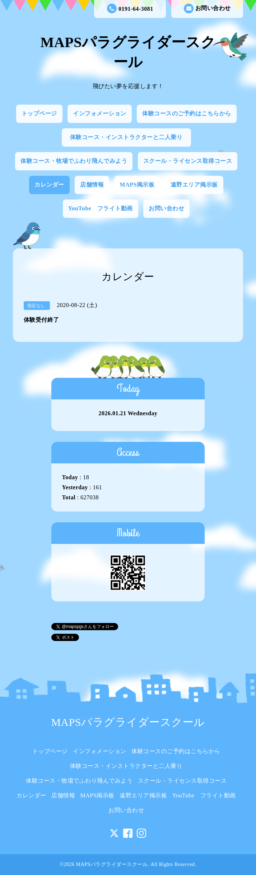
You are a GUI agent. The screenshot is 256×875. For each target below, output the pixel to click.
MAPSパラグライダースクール (128, 722)
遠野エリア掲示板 (194, 185)
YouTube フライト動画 (100, 208)
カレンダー (49, 185)
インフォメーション (99, 113)
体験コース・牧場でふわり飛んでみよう (73, 161)
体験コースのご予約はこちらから (186, 113)
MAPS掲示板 (137, 185)
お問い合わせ (207, 8)
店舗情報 (92, 185)
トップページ (39, 113)
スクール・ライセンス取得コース (187, 161)
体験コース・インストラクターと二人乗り (129, 137)
